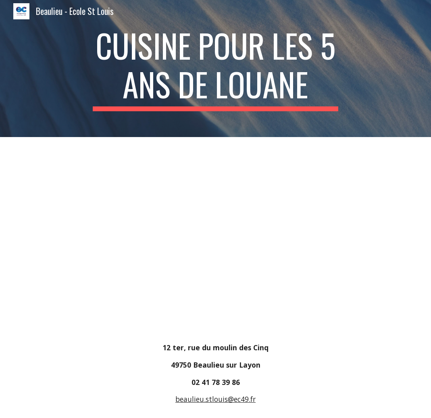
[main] (215, 68)
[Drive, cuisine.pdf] (215, 233)
